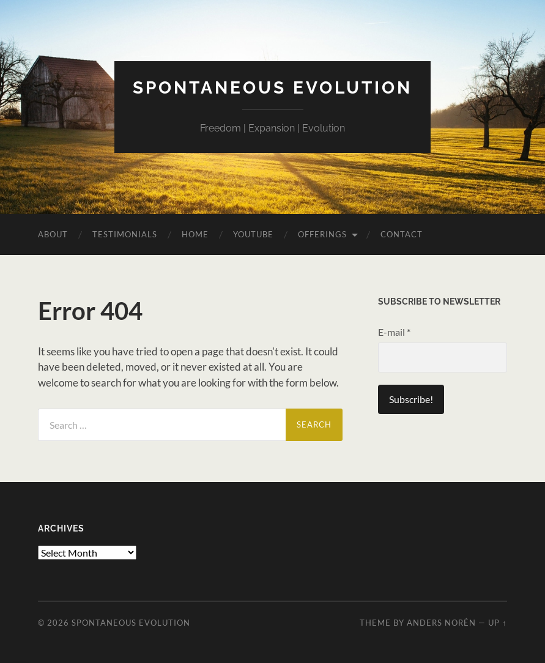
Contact (401, 234)
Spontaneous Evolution (272, 88)
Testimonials (124, 234)
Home (195, 234)
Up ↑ (497, 623)
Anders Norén (441, 623)
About (53, 234)
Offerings (322, 234)
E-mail (394, 332)
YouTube (253, 234)
